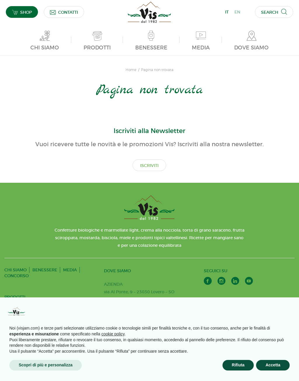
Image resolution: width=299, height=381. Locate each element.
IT (227, 12)
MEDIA (70, 270)
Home (131, 70)
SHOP (22, 12)
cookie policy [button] (112, 334)
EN (237, 12)
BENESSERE (44, 270)
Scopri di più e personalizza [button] (45, 365)
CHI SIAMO (15, 270)
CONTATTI (64, 12)
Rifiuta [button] (238, 365)
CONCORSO (16, 275)
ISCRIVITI (149, 165)
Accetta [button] (272, 365)
